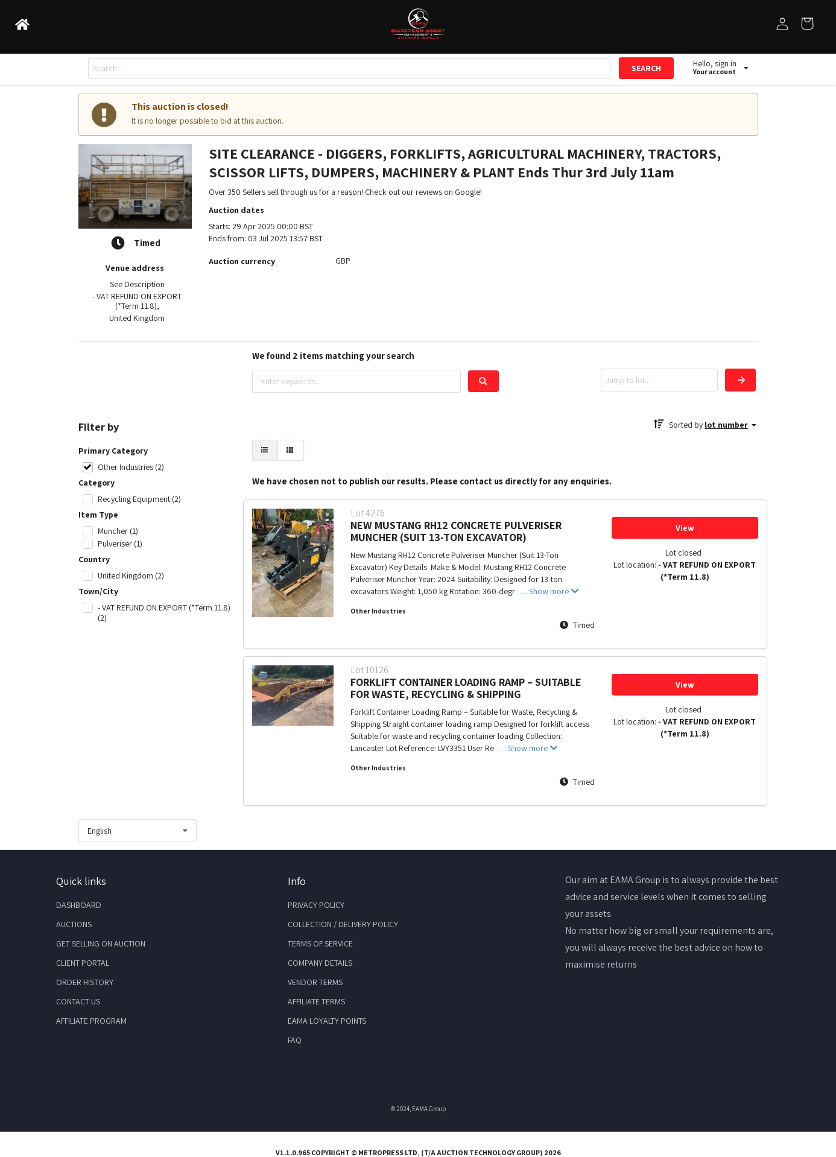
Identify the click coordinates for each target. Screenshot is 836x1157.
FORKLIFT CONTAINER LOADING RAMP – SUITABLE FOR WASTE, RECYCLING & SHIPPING (465, 688)
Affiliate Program (91, 1020)
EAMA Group (429, 1109)
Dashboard (78, 904)
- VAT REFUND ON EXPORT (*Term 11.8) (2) (164, 613)
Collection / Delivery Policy (343, 924)
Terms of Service (320, 943)
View (685, 527)
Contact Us (78, 1001)
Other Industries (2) (131, 467)
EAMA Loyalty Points (327, 1020)
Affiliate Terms (316, 1001)
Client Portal (82, 962)
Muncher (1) (118, 531)
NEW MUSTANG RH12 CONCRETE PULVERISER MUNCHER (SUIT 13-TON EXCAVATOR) (456, 531)
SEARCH (646, 68)
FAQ (295, 1040)
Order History (84, 982)
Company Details (320, 962)
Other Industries (378, 611)
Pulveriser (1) (120, 544)
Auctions (74, 924)
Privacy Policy (316, 904)
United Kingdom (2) (131, 576)
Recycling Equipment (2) (139, 499)
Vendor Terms (315, 982)
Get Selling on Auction (100, 943)
